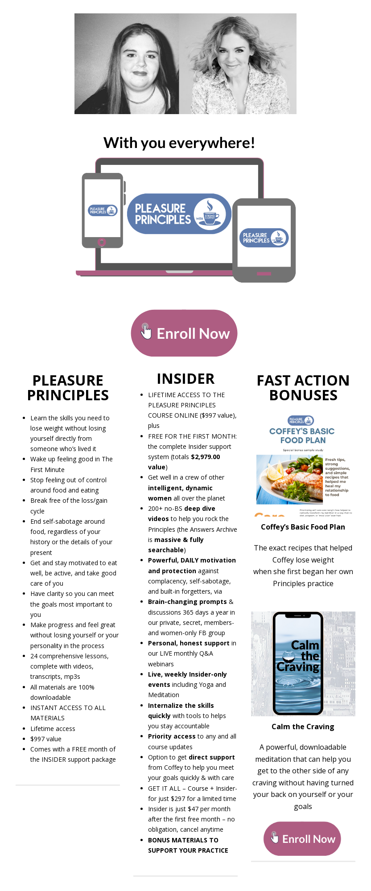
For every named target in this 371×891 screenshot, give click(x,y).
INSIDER (185, 378)
